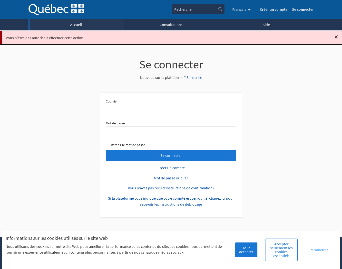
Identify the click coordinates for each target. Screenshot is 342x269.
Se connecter (303, 9)
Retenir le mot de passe (125, 145)
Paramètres (319, 249)
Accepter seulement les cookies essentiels (281, 249)
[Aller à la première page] (56, 9)
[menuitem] (242, 9)
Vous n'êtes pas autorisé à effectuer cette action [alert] (172, 37)
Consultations (171, 24)
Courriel (171, 107)
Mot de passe (171, 129)
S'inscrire (194, 77)
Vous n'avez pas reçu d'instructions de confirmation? (171, 188)
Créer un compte (273, 9)
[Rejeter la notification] (336, 37)
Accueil (76, 24)
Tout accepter (246, 249)
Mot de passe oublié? (171, 178)
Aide (266, 24)
